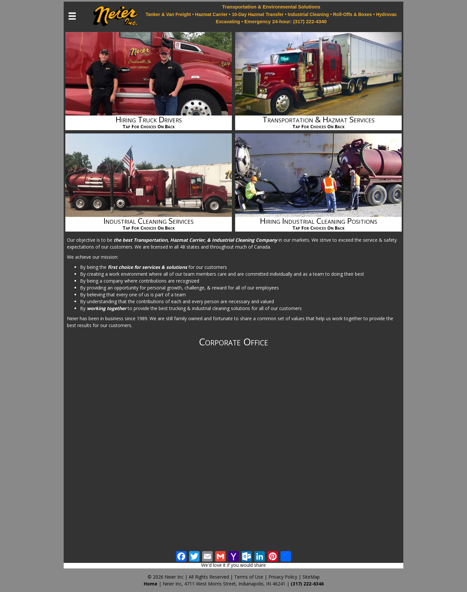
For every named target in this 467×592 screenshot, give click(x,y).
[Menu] (72, 16)
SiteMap (311, 577)
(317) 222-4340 (310, 21)
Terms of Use (248, 577)
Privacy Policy (282, 577)
